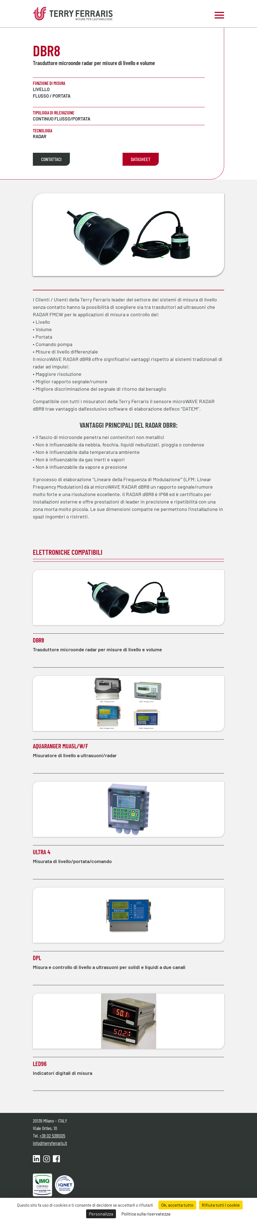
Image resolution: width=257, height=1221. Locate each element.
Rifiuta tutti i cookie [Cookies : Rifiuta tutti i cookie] (221, 1204)
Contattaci (51, 159)
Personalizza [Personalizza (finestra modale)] (101, 1213)
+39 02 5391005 (52, 1135)
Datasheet (140, 159)
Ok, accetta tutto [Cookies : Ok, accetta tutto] (177, 1204)
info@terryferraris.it (50, 1143)
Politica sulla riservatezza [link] (145, 1213)
